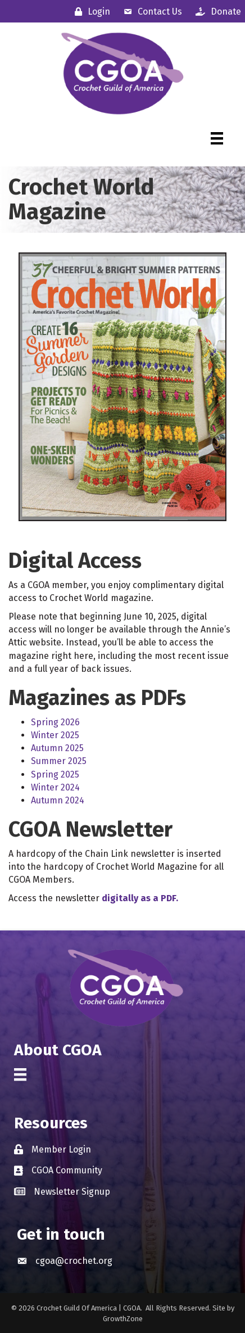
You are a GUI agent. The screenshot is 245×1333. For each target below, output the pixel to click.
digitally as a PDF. (140, 898)
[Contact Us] (150, 11)
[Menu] (217, 138)
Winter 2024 (55, 787)
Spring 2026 (55, 722)
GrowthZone (123, 1318)
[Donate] (215, 11)
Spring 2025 (55, 774)
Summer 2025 (59, 761)
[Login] (89, 11)
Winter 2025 (55, 735)
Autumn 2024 (57, 800)
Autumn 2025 (57, 748)
